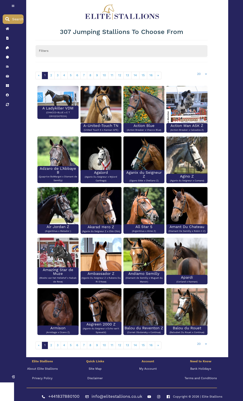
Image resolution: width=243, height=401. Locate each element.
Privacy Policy (43, 376)
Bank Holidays (200, 366)
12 (120, 74)
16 (151, 74)
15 (143, 74)
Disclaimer (95, 376)
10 (105, 74)
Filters (44, 50)
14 (135, 74)
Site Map (95, 366)
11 (112, 74)
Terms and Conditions (200, 376)
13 (127, 74)
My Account (148, 366)
